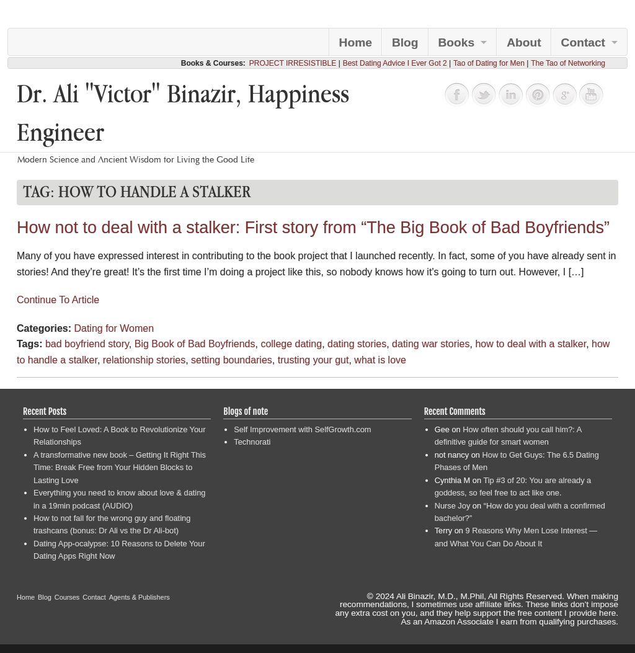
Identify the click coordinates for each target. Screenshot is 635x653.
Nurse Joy (453, 505)
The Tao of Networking (568, 63)
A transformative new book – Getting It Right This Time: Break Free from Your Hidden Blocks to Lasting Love (119, 467)
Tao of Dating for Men (489, 63)
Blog (405, 42)
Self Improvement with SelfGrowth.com (302, 429)
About (524, 42)
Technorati (252, 441)
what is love (380, 360)
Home (355, 42)
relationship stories (144, 360)
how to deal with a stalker (530, 344)
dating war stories (430, 344)
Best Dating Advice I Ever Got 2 (395, 63)
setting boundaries (231, 360)
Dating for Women (114, 328)
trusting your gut (313, 360)
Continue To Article (58, 300)
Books (456, 42)
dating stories (356, 344)
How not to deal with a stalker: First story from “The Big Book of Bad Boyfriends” (313, 227)
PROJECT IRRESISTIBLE (292, 63)
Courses (67, 597)
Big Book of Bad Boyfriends (195, 344)
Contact (583, 42)
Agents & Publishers (139, 597)
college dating (291, 344)
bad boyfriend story (87, 344)
